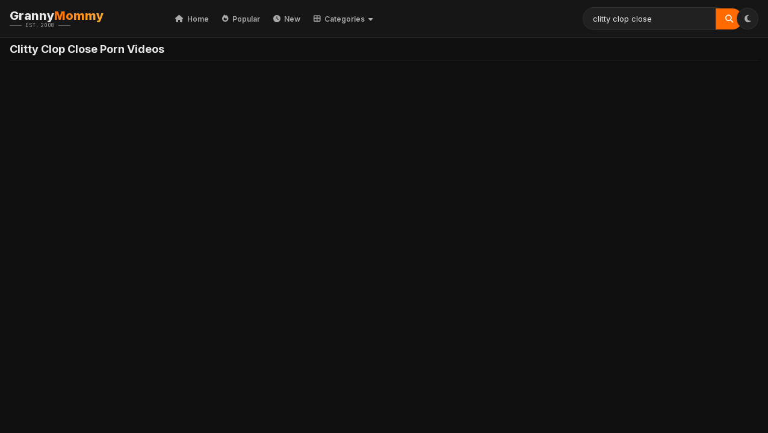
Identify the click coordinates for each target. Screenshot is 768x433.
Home (192, 18)
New (286, 18)
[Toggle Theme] (747, 18)
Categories (343, 18)
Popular (241, 18)
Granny (75, 18)
